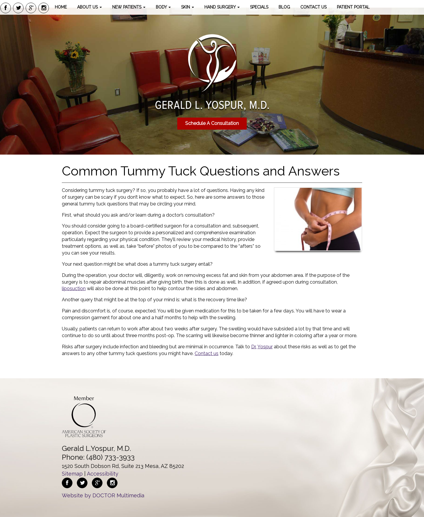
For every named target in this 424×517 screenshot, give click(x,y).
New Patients (128, 7)
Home (61, 7)
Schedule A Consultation (212, 123)
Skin (187, 7)
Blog (284, 7)
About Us (89, 7)
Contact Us (313, 7)
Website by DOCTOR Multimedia (103, 495)
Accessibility (102, 474)
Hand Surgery (222, 7)
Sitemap (72, 474)
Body (163, 7)
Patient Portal (353, 7)
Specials (259, 7)
